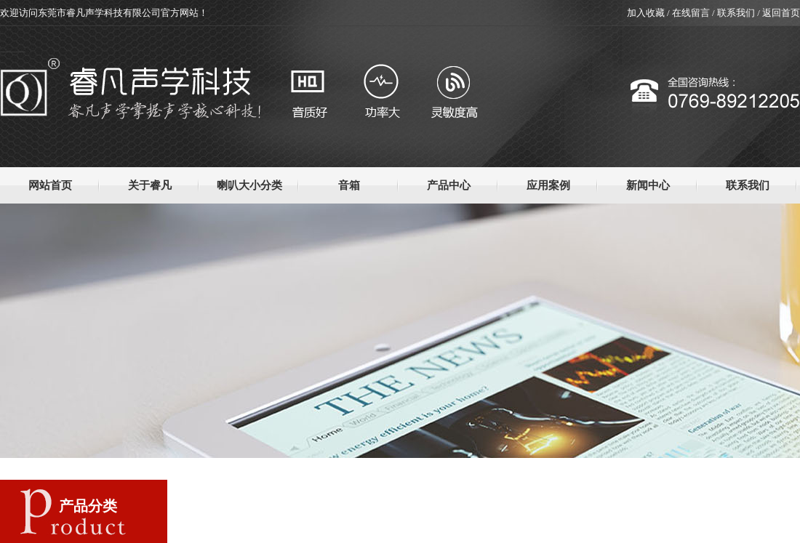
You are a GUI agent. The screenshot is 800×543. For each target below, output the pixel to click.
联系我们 (736, 12)
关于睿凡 (150, 185)
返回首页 (781, 12)
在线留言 (691, 12)
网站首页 (50, 185)
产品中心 (449, 185)
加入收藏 (646, 12)
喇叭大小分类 (249, 185)
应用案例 (548, 185)
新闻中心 (648, 185)
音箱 (349, 185)
